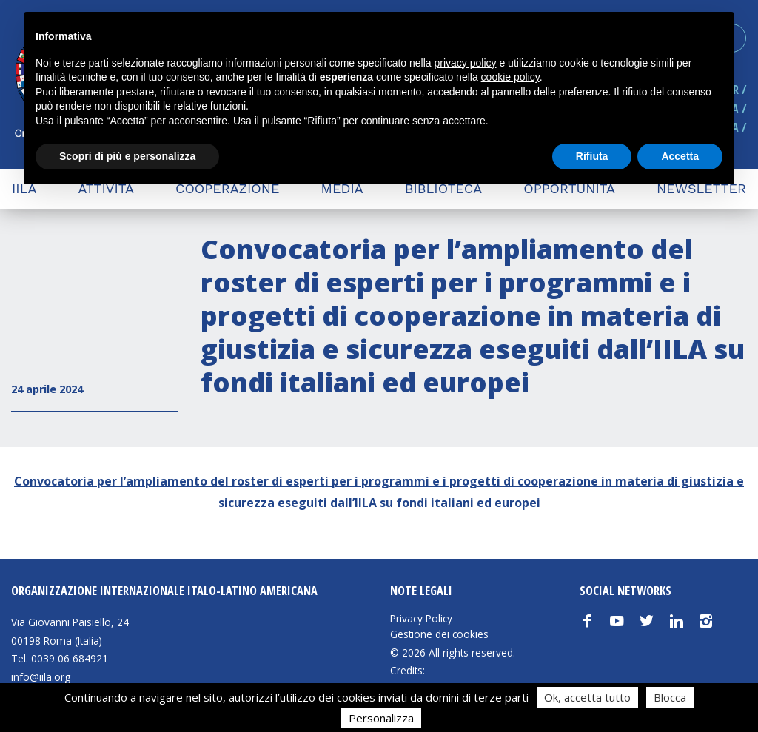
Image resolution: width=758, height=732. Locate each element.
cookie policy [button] (510, 77)
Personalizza (381, 718)
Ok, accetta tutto (587, 697)
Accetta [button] (680, 156)
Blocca (670, 697)
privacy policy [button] (466, 63)
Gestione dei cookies (439, 634)
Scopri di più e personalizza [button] (127, 156)
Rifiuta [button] (592, 156)
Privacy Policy (421, 619)
